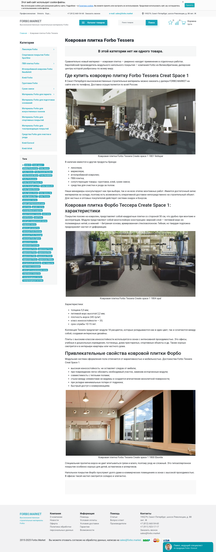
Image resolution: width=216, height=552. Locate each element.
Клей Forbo (27, 77)
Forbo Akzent (44, 168)
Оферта (54, 523)
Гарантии (84, 526)
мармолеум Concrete (31, 246)
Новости (54, 520)
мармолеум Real (44, 253)
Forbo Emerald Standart (43, 172)
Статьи (113, 517)
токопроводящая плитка (32, 277)
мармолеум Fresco (45, 249)
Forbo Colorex (28, 172)
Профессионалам (27, 13)
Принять (189, 5)
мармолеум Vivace (30, 260)
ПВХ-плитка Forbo (38, 63)
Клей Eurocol (28, 143)
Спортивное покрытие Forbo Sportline (35, 56)
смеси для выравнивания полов (35, 270)
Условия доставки (89, 523)
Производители (118, 523)
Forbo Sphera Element (31, 189)
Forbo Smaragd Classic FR (32, 182)
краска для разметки (31, 228)
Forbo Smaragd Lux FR (31, 186)
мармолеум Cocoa (30, 242)
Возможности (87, 530)
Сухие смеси (38, 89)
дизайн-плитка (38, 207)
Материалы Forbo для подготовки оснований (38, 101)
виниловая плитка (30, 200)
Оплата (40, 13)
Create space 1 (38, 165)
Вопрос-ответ (117, 520)
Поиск (151, 22)
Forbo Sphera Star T (30, 196)
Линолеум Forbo (38, 49)
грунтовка (26, 207)
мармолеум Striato (45, 256)
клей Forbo (38, 217)
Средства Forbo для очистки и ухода (36, 136)
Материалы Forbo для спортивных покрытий (33, 118)
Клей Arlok (27, 148)
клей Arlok (46, 214)
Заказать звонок (92, 13)
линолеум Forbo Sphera (31, 239)
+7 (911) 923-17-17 (149, 526)
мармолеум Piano (29, 253)
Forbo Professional (29, 179)
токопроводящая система (33, 281)
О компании (56, 517)
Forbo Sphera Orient (30, 193)
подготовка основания (31, 267)
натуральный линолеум (32, 263)
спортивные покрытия (31, 274)
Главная (23, 33)
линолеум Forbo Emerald (32, 232)
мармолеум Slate (29, 256)
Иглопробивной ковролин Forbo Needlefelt (37, 70)
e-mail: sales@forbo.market (121, 13)
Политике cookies (86, 6)
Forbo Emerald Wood (30, 175)
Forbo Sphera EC (47, 186)
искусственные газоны (31, 214)
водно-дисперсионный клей (33, 203)
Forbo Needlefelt (46, 175)
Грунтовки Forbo (30, 83)
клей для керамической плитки (35, 221)
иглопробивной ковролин (32, 210)
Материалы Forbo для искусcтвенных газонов (33, 110)
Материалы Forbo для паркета (38, 94)
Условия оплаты (88, 520)
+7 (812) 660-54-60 (75, 13)
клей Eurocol (27, 217)
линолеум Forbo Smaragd (32, 235)
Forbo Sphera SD (45, 193)
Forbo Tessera (44, 196)
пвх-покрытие (48, 263)
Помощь (84, 517)
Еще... (48, 13)
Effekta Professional (30, 168)
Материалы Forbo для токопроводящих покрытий (35, 127)
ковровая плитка (29, 224)
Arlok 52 (28, 165)
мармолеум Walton (46, 260)
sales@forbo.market (150, 533)
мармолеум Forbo (29, 249)
